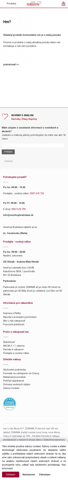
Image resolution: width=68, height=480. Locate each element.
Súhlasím (10, 474)
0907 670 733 (37, 193)
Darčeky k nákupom (13, 349)
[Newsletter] (33, 145)
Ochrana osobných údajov (16, 384)
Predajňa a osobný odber (16, 353)
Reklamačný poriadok (14, 377)
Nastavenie (29, 474)
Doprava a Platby (12, 313)
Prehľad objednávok (13, 380)
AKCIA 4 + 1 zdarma (13, 345)
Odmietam (44, 474)
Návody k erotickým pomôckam (19, 317)
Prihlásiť (8, 151)
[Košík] (65, 5)
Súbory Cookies (11, 388)
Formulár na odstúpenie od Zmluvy (21, 373)
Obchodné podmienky (14, 369)
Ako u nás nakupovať (14, 320)
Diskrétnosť (9, 342)
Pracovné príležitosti (13, 324)
